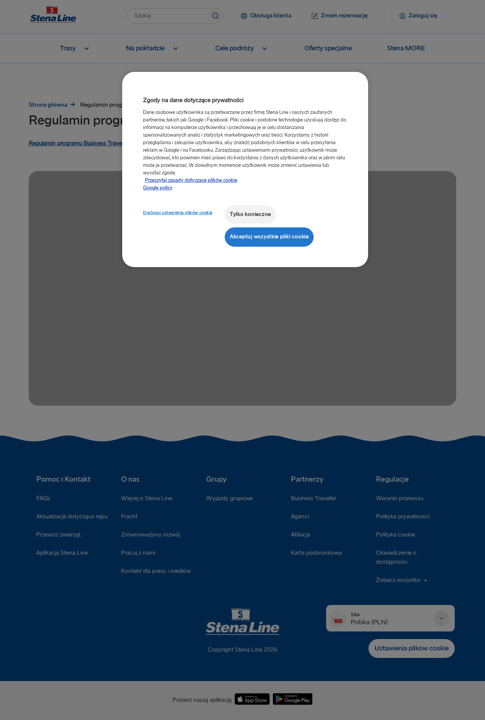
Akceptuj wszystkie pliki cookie (269, 236)
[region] (245, 169)
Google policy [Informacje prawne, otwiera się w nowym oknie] (158, 188)
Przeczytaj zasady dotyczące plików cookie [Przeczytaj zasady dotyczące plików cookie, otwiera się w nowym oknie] (191, 180)
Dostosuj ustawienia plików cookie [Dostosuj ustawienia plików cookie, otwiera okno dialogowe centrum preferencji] (178, 212)
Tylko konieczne (250, 214)
